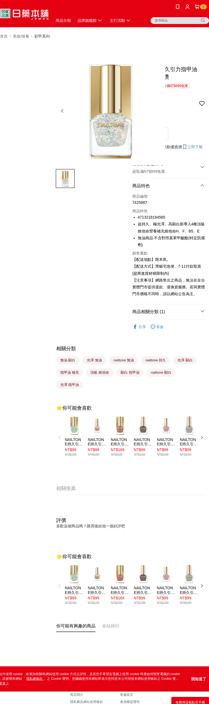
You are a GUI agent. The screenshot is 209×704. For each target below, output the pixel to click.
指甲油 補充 (69, 372)
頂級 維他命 (99, 372)
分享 (139, 327)
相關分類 (66, 348)
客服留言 (126, 695)
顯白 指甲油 (130, 372)
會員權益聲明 (130, 702)
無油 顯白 (68, 360)
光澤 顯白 (185, 360)
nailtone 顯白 (161, 372)
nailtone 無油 (124, 360)
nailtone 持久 (155, 360)
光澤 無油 (94, 360)
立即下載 (192, 147)
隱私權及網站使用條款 (86, 702)
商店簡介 (76, 695)
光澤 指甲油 (69, 385)
